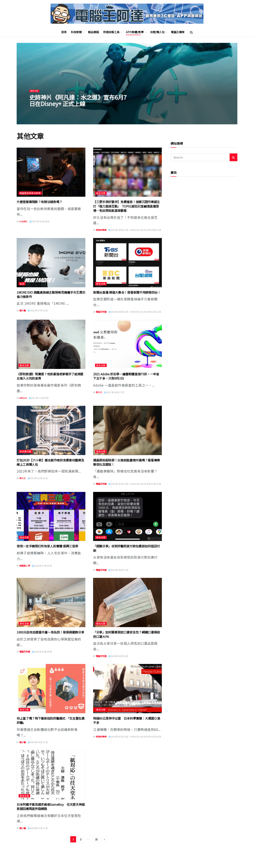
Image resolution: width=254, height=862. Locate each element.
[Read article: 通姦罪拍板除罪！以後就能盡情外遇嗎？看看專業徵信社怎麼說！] (127, 430)
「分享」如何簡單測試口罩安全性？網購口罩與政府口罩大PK (126, 634)
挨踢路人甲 (24, 565)
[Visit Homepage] (127, 13)
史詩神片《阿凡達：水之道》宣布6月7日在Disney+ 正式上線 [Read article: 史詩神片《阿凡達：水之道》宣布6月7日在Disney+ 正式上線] (78, 104)
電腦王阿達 (101, 311)
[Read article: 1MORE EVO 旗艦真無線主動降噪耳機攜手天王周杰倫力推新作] (51, 262)
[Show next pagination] (104, 839)
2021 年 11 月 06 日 (39, 397)
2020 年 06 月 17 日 (118, 569)
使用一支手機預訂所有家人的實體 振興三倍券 (47, 546)
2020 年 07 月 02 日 (42, 565)
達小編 (22, 310)
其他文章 (35, 94)
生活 (22, 283)
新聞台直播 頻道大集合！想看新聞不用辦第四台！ (127, 292)
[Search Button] (191, 32)
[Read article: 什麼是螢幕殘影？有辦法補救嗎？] (51, 172)
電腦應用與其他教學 (30, 193)
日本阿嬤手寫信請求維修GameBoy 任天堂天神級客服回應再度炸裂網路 (51, 806)
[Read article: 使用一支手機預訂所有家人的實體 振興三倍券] (51, 516)
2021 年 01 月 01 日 (38, 478)
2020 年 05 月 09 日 (42, 651)
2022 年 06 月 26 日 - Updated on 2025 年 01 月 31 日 (135, 311)
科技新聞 (76, 32)
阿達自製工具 (111, 32)
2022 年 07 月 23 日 (38, 310)
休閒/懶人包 (157, 32)
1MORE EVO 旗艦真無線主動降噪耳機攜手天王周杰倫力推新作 (51, 294)
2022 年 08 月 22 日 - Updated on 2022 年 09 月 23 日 (135, 229)
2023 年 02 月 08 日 (39, 221)
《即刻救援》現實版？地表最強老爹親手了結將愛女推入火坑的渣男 (50, 376)
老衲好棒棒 (101, 229)
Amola (23, 397)
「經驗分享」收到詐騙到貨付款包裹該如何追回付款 (126, 548)
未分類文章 (25, 451)
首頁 (64, 32)
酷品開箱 (93, 32)
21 (96, 839)
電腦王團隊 (177, 32)
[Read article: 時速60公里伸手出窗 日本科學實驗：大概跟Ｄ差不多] (127, 688)
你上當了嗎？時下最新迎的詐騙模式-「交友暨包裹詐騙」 (51, 720)
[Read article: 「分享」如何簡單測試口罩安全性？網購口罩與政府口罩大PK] (127, 602)
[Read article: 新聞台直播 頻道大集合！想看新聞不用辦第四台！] (127, 262)
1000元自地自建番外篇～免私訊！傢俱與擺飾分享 (50, 632)
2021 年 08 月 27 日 (114, 392)
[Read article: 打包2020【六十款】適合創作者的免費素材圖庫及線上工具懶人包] (51, 430)
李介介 (99, 392)
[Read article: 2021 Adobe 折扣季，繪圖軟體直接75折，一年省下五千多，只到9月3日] (127, 344)
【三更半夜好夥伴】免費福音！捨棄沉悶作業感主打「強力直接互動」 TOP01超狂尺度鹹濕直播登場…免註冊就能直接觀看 (126, 206)
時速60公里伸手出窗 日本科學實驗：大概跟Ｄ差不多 (126, 720)
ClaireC (23, 221)
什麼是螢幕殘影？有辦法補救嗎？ (39, 201)
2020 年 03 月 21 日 (38, 742)
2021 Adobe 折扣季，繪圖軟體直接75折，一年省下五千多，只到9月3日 (126, 376)
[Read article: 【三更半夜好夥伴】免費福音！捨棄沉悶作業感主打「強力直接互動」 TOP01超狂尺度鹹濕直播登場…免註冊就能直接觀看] (127, 172)
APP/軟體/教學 (135, 32)
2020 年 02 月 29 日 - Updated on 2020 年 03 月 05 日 (135, 736)
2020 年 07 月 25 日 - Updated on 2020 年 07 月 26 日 (135, 483)
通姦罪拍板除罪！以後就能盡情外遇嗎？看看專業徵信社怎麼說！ (126, 462)
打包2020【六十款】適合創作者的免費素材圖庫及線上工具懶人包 (50, 462)
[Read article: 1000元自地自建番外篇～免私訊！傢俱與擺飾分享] (51, 602)
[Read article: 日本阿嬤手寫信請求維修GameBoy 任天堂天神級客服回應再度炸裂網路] (51, 774)
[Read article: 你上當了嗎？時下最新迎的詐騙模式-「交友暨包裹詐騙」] (51, 688)
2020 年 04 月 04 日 (118, 656)
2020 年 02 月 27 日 (38, 828)
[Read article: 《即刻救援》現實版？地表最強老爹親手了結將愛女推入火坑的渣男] (51, 344)
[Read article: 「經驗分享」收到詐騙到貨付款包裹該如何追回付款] (127, 516)
